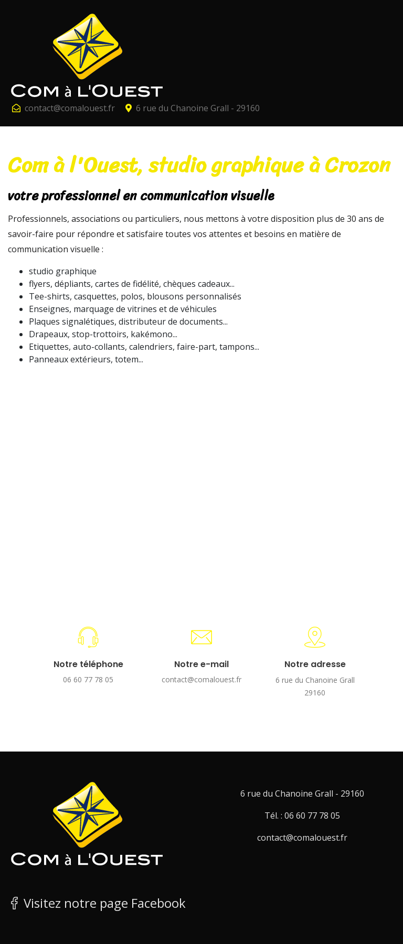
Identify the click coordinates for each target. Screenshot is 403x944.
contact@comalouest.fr (70, 108)
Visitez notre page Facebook (97, 902)
